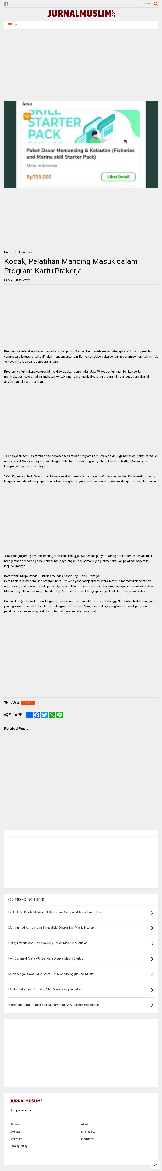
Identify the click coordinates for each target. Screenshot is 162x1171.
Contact (15, 1131)
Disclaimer (87, 1138)
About (84, 1124)
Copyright (16, 1138)
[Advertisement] (81, 65)
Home (8, 252)
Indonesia (25, 252)
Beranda (15, 1124)
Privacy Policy (18, 1146)
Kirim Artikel (88, 1131)
